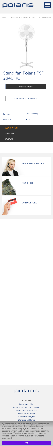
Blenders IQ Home (26, 420)
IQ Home (27, 401)
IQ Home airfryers (26, 417)
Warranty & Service (33, 163)
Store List (27, 183)
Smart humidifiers (26, 404)
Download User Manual (25, 98)
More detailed (8, 438)
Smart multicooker (26, 413)
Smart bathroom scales (26, 410)
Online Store (29, 202)
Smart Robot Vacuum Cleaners (26, 407)
